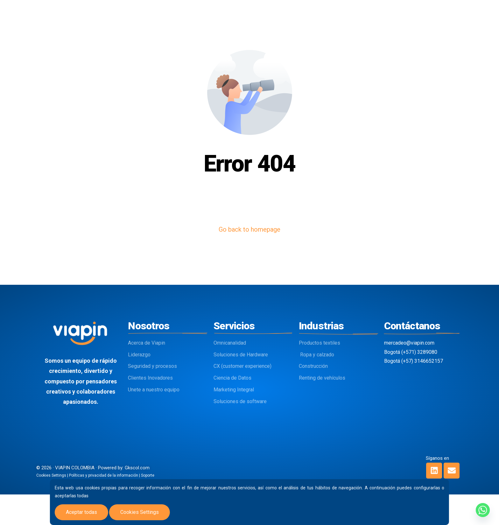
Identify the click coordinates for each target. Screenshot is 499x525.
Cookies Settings (51, 475)
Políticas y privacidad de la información (103, 475)
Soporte (147, 475)
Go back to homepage (249, 229)
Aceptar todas (81, 512)
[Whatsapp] (483, 510)
